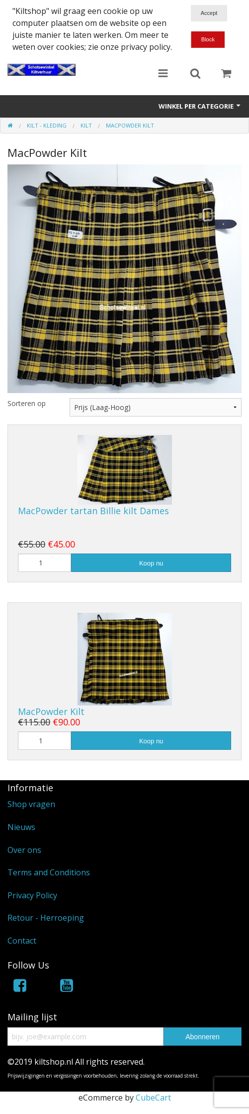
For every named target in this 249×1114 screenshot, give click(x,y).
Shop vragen (31, 804)
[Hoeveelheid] (44, 563)
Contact (21, 940)
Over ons (24, 849)
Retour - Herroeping (45, 917)
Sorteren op (26, 403)
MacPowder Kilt (51, 711)
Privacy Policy (32, 895)
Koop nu (151, 563)
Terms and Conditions (48, 872)
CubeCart (153, 1097)
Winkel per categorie (200, 106)
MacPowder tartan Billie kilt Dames (93, 511)
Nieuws (21, 827)
